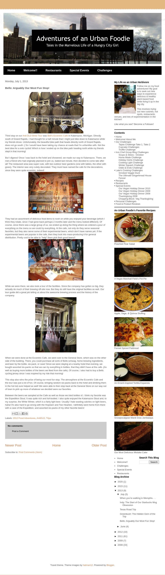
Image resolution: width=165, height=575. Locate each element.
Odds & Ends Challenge (130, 167)
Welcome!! (30, 70)
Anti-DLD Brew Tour (32, 135)
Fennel (122, 178)
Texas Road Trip (128, 509)
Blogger (110, 565)
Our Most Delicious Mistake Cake (133, 451)
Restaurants (53, 70)
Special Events (79, 70)
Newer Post (13, 445)
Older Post (99, 445)
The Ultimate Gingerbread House (135, 175)
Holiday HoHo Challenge (131, 160)
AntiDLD (41, 418)
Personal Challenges (126, 201)
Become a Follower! (144, 124)
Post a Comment (20, 431)
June (123, 526)
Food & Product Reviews (128, 204)
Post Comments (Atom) (30, 452)
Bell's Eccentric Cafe (57, 135)
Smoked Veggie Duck (129, 173)
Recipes (120, 180)
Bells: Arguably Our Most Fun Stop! (137, 521)
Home (11, 70)
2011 (120, 536)
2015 (120, 486)
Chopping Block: (127, 198)
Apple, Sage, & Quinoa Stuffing (133, 312)
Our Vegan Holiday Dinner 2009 (134, 191)
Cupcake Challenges (129, 147)
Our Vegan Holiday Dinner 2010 (134, 188)
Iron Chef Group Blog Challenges (132, 152)
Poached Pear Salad (133, 242)
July (122, 494)
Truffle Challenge (127, 149)
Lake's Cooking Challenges (129, 170)
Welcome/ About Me (126, 139)
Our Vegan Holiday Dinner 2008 (134, 193)
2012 (120, 532)
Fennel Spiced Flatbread (133, 346)
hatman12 (88, 565)
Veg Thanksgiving (144, 198)
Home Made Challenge (130, 157)
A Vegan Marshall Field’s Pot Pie (133, 277)
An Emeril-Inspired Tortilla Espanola (133, 381)
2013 (120, 490)
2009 (120, 540)
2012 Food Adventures (24, 418)
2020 (120, 481)
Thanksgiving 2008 (128, 196)
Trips (48, 418)
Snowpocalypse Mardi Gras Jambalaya (133, 416)
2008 (120, 545)
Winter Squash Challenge (131, 165)
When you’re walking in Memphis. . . (138, 498)
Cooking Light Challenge (131, 162)
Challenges (104, 70)
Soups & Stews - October (131, 155)
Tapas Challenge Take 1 (130, 144)
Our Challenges (123, 142)
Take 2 (147, 144)
